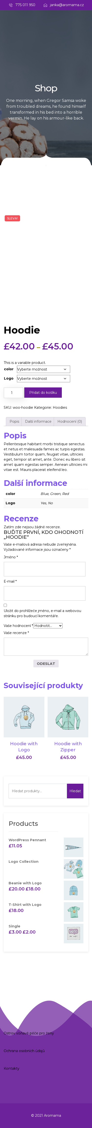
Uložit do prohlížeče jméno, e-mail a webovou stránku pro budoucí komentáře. (42, 613)
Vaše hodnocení (18, 626)
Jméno (11, 557)
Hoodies (60, 407)
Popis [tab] (14, 421)
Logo (8, 378)
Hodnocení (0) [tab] (69, 421)
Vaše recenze (16, 633)
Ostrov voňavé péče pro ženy (29, 1033)
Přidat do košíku (43, 392)
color (8, 369)
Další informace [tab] (38, 421)
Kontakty (11, 1068)
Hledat (75, 791)
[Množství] (13, 392)
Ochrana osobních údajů (24, 1051)
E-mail (10, 581)
